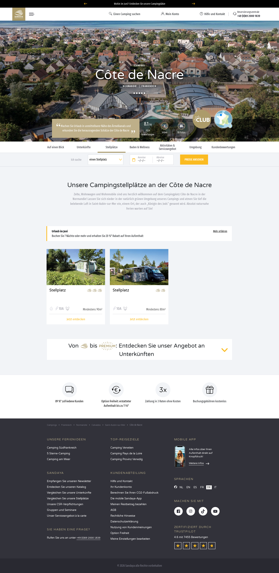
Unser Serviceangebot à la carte (66, 515)
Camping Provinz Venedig (126, 459)
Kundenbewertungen (223, 147)
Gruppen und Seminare (61, 510)
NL (181, 487)
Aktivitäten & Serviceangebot (167, 147)
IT (215, 487)
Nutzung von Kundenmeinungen (131, 527)
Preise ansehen (194, 159)
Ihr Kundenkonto (121, 487)
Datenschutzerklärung (124, 521)
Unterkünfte (84, 147)
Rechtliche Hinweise (122, 515)
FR (202, 487)
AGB (113, 510)
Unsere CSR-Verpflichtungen (65, 504)
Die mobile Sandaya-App (126, 498)
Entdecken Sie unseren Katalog (66, 487)
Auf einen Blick (55, 147)
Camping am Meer (58, 459)
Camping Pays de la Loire (126, 453)
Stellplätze (112, 147)
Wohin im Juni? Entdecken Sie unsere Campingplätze (139, 3)
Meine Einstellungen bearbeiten (130, 538)
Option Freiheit (119, 533)
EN (188, 487)
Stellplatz (57, 290)
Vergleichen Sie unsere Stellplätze (68, 498)
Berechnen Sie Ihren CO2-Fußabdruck (134, 492)
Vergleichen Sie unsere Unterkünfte (69, 492)
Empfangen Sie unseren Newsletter (69, 481)
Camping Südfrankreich (62, 447)
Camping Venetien (122, 447)
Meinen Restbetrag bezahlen (128, 504)
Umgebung (195, 147)
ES (195, 487)
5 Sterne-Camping (58, 453)
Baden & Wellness (140, 147)
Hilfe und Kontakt (121, 481)
